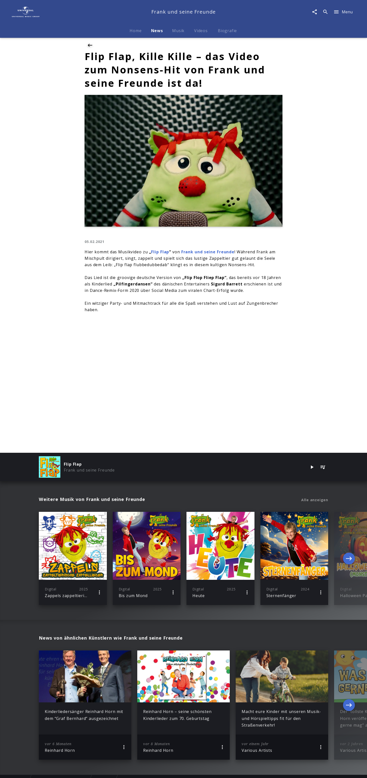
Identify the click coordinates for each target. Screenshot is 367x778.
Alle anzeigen (314, 500)
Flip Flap (160, 252)
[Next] (349, 558)
